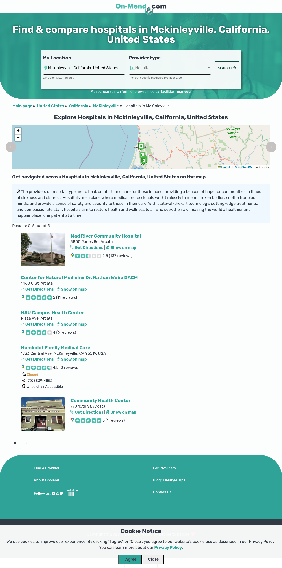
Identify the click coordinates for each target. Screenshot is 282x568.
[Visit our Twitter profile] (61, 493)
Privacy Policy (168, 547)
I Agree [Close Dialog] (130, 559)
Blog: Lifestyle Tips (169, 480)
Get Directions (87, 247)
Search (227, 67)
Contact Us (162, 492)
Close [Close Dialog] (153, 559)
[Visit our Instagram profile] (57, 493)
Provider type (145, 58)
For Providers (164, 468)
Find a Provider (46, 468)
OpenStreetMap (244, 167)
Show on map (121, 247)
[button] (11, 147)
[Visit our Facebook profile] (53, 493)
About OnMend (46, 480)
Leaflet (224, 167)
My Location (57, 58)
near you (183, 91)
